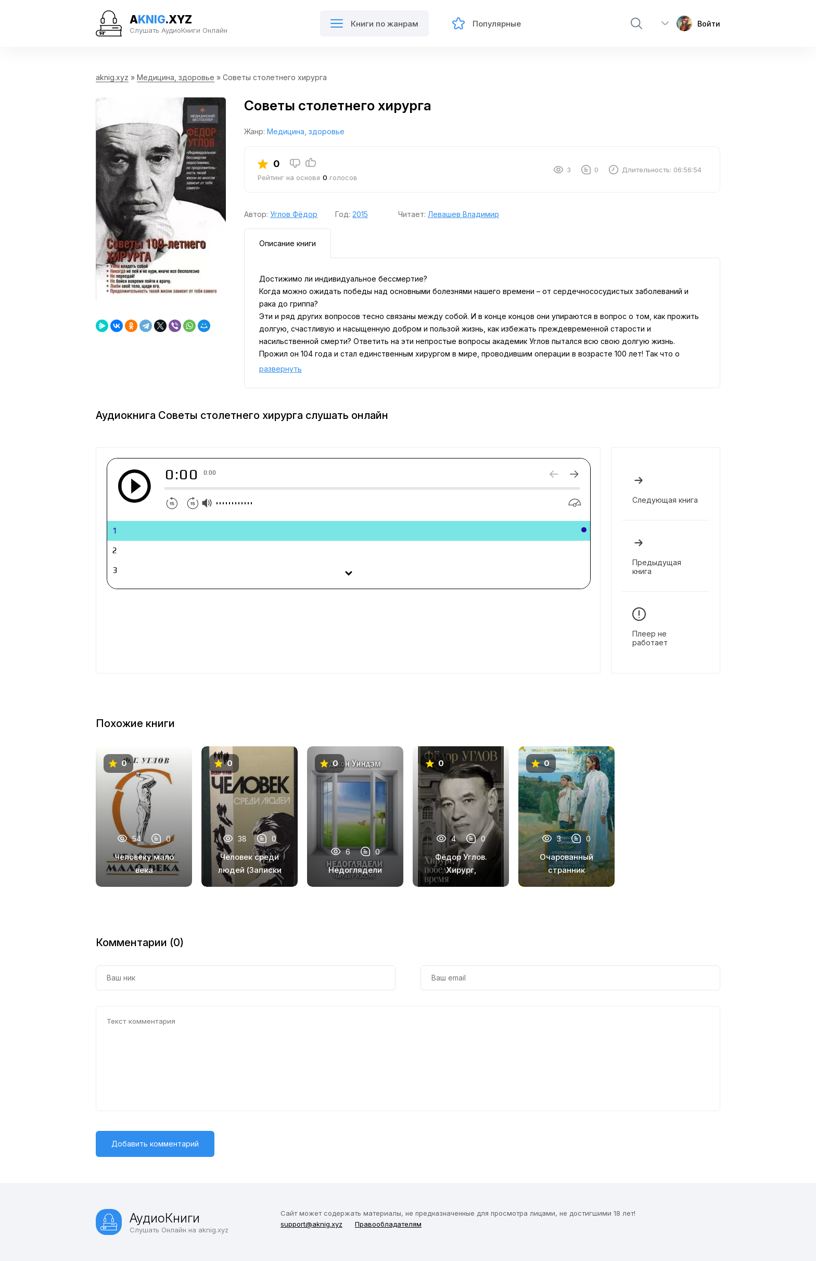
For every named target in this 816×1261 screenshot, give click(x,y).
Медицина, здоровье (175, 77)
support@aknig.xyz (311, 1224)
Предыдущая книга (665, 556)
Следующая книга (665, 489)
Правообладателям (388, 1224)
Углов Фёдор (293, 214)
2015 (360, 214)
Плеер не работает (665, 627)
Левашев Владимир (463, 214)
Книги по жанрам (374, 25)
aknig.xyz (112, 77)
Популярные (486, 25)
